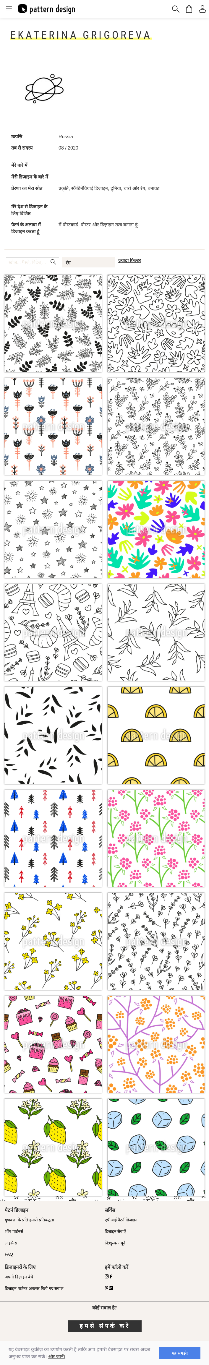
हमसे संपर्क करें (105, 1326)
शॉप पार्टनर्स (14, 1231)
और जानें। (56, 1356)
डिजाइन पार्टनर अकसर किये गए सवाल (34, 1288)
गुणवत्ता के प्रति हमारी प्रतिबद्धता (29, 1220)
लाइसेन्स (11, 1243)
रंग (68, 263)
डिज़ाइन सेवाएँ (115, 1231)
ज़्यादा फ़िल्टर (129, 260)
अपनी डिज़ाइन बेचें (19, 1277)
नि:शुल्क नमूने (115, 1243)
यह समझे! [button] (180, 1353)
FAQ (9, 1254)
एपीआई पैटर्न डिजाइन (121, 1220)
